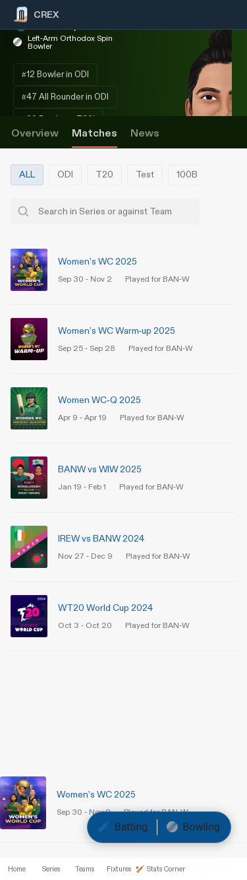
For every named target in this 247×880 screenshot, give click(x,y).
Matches (94, 134)
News (144, 134)
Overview (35, 134)
